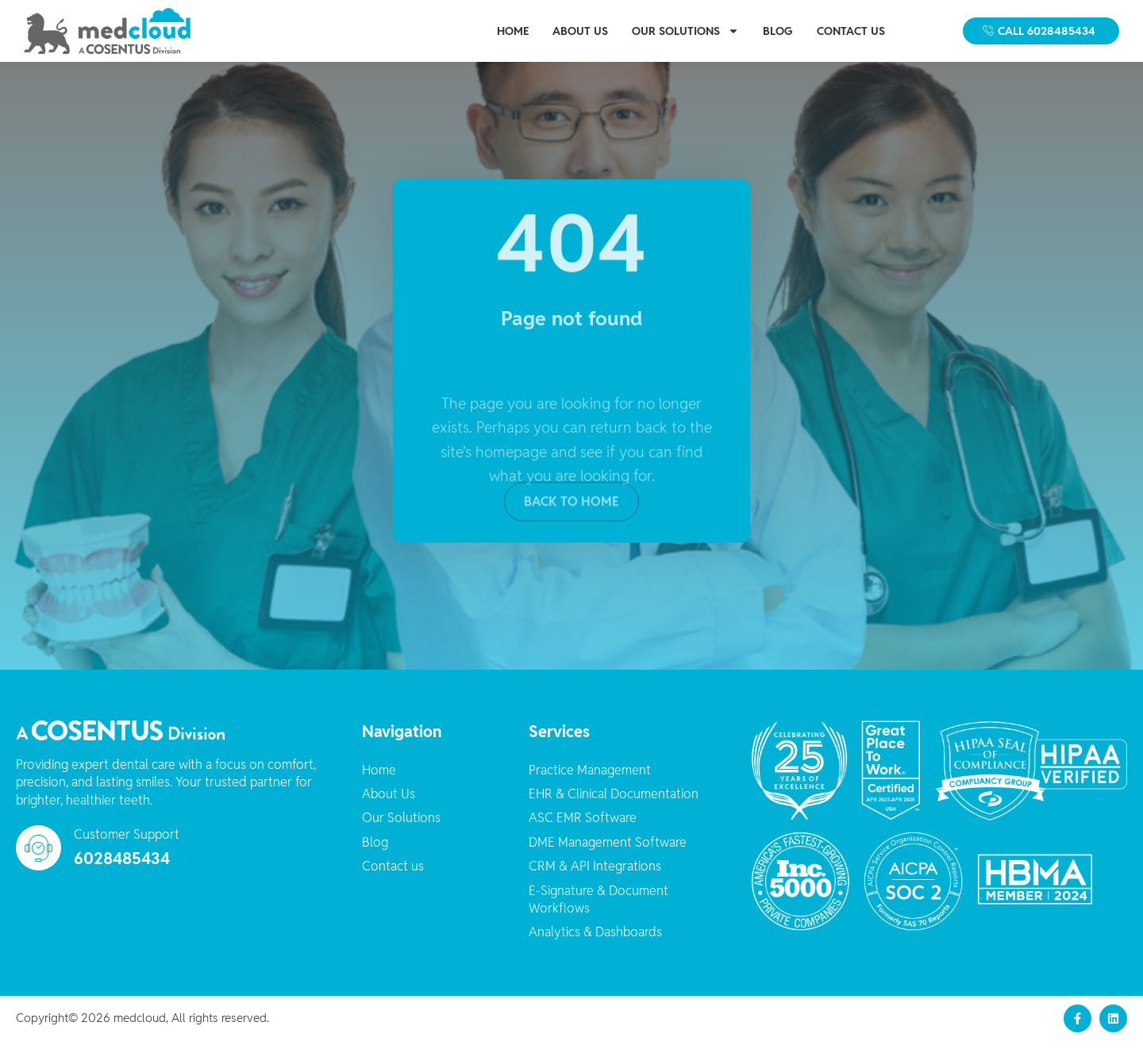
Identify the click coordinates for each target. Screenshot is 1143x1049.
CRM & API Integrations (595, 875)
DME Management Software (608, 851)
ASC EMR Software (583, 827)
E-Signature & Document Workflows (598, 908)
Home (513, 31)
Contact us (851, 31)
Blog (778, 31)
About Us (580, 31)
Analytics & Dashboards (595, 941)
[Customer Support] (38, 857)
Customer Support (126, 844)
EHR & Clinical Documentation (613, 803)
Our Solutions (685, 30)
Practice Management (590, 778)
